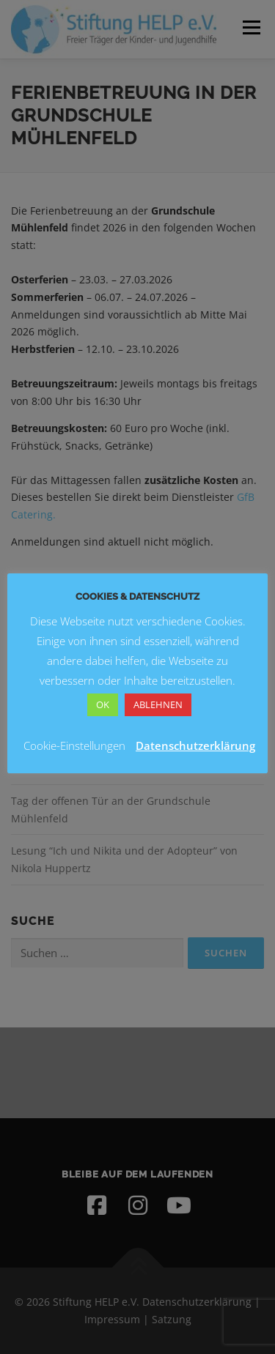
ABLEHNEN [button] (158, 704)
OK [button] (102, 704)
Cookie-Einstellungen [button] (74, 745)
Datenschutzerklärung (195, 745)
